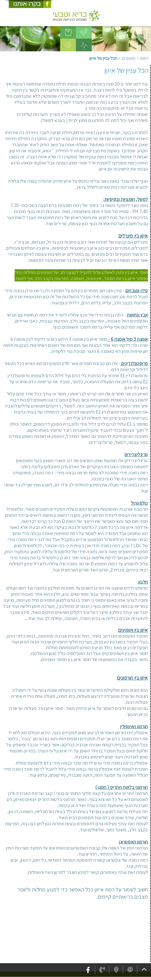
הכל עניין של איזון (127, 70)
